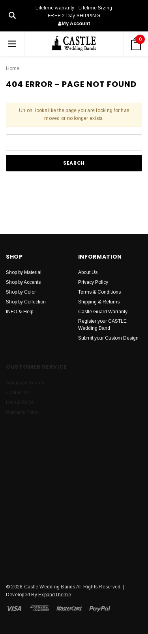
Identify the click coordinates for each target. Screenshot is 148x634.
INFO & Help (19, 311)
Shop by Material (23, 272)
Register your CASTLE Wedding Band (102, 324)
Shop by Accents (23, 282)
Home (12, 68)
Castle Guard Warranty (102, 311)
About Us (87, 272)
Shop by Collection (26, 302)
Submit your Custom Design (108, 338)
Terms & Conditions (99, 292)
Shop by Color (21, 292)
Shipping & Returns (99, 302)
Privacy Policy (93, 282)
